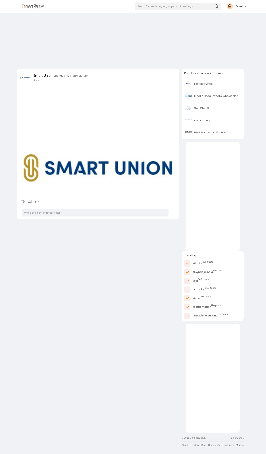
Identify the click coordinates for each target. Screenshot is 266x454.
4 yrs (36, 80)
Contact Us (214, 445)
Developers (228, 445)
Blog (203, 445)
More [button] (240, 445)
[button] (178, 6)
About (185, 445)
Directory (194, 445)
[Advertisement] (133, 39)
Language (237, 438)
